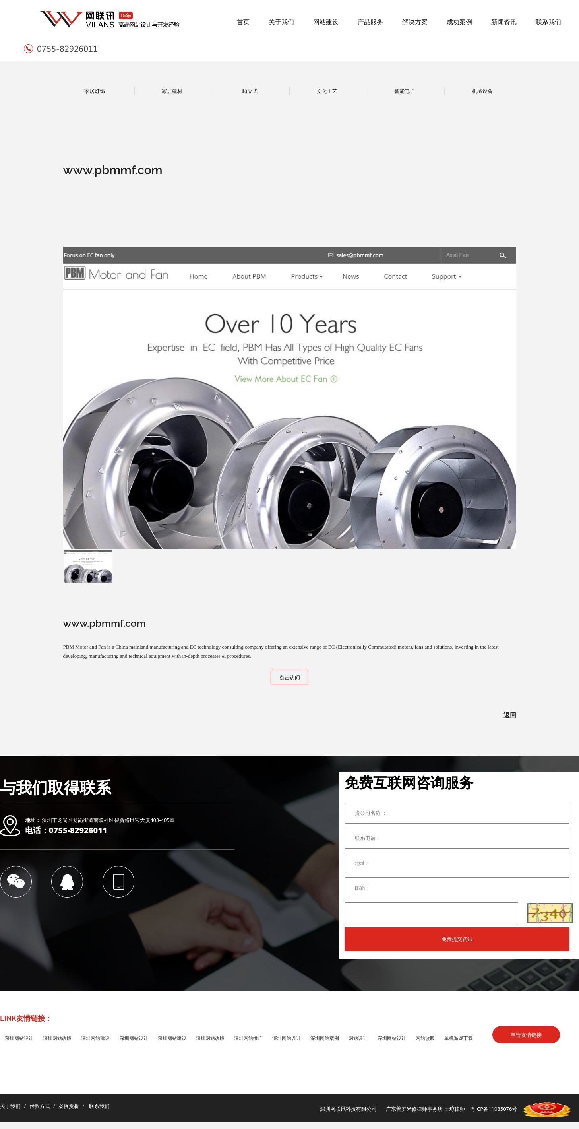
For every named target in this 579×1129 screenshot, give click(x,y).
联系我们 (548, 21)
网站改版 (425, 1038)
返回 (509, 715)
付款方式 (39, 1106)
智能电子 (404, 91)
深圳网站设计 (19, 1038)
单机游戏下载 (458, 1038)
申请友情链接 (526, 1034)
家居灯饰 (94, 91)
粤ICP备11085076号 (493, 1109)
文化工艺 (327, 91)
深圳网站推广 (248, 1038)
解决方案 (415, 21)
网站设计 (358, 1038)
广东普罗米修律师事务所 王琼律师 (425, 1109)
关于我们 (281, 21)
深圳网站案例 (324, 1038)
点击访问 (289, 677)
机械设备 (482, 91)
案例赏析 (68, 1106)
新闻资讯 (504, 21)
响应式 (250, 91)
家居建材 (172, 91)
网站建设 (326, 21)
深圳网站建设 (95, 1038)
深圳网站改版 (57, 1038)
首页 (243, 21)
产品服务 (370, 21)
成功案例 (459, 21)
